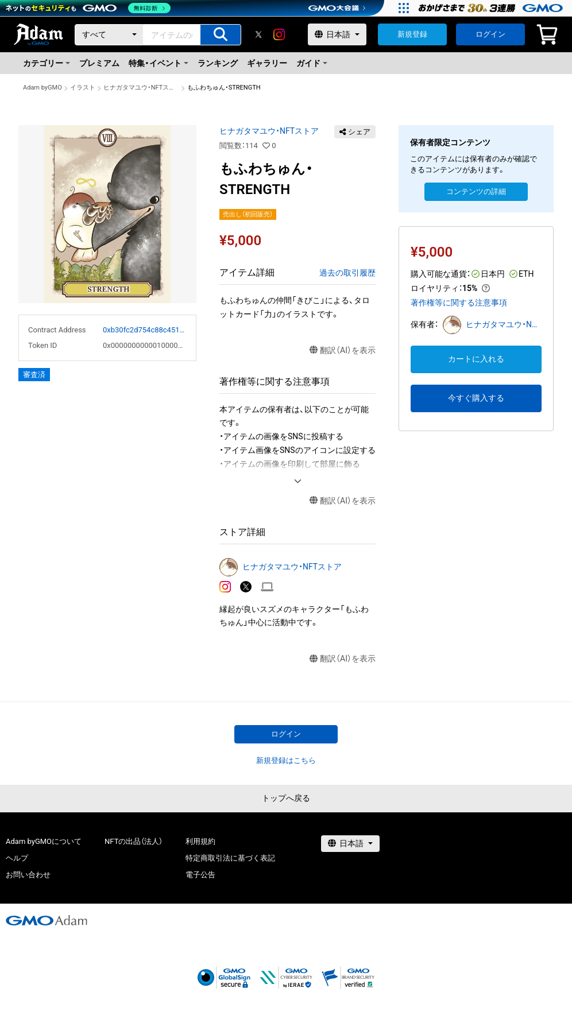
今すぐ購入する (476, 397)
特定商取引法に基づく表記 (230, 858)
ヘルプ (17, 858)
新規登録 (412, 34)
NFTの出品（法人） (134, 841)
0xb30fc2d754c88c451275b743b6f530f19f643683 (145, 330)
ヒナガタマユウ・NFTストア (141, 87)
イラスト (82, 87)
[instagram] (279, 34)
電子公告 (200, 874)
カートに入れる (476, 358)
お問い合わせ (28, 874)
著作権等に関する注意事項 (459, 302)
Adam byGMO (42, 87)
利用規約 (200, 841)
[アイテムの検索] (220, 34)
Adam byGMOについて (44, 841)
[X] (258, 34)
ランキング (218, 63)
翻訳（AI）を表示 (343, 350)
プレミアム (99, 63)
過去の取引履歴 (347, 272)
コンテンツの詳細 (476, 191)
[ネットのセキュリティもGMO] (88, 8)
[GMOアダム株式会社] (46, 920)
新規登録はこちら (286, 760)
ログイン (490, 34)
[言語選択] (337, 34)
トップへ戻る (286, 798)
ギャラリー (267, 63)
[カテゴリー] (109, 34)
